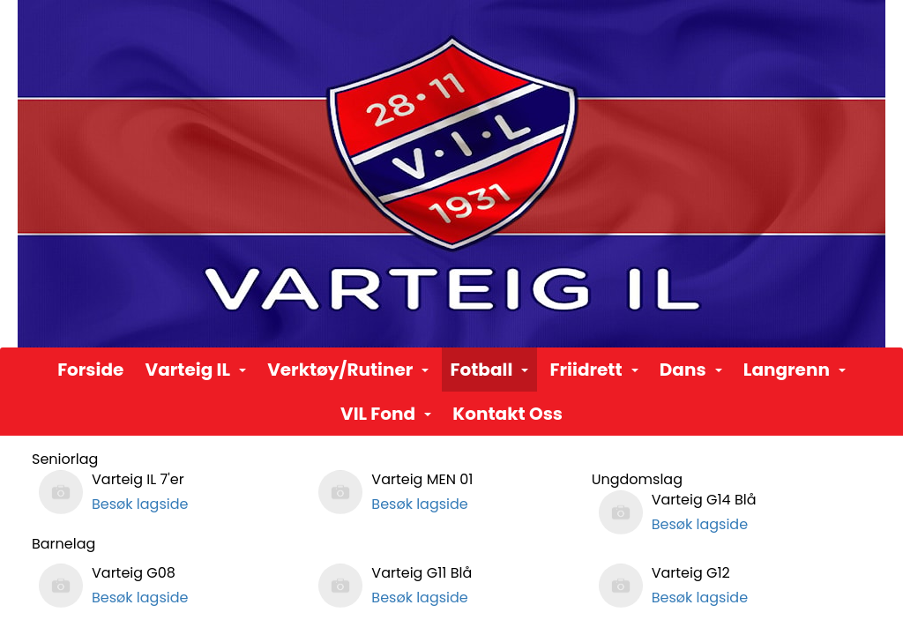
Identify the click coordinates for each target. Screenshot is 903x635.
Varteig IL (196, 369)
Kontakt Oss (507, 413)
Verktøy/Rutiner (348, 369)
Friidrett (594, 369)
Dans (691, 369)
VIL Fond (385, 413)
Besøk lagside (140, 504)
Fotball (490, 369)
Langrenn (794, 369)
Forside (90, 369)
